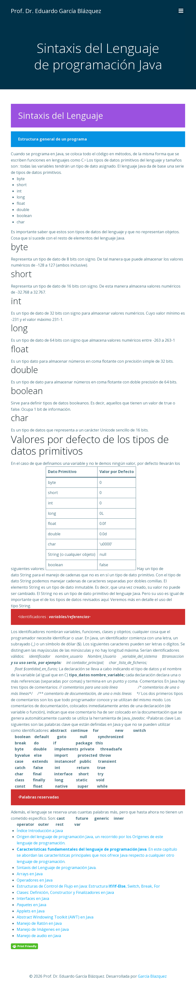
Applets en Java (31, 911)
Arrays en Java (30, 873)
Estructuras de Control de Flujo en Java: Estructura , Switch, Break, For (88, 886)
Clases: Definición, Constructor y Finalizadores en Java (65, 892)
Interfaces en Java (33, 898)
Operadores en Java (35, 880)
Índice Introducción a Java (40, 830)
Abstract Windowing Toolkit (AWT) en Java (55, 917)
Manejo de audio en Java (39, 935)
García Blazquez (152, 976)
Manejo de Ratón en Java (39, 923)
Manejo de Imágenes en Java (43, 929)
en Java (31, 904)
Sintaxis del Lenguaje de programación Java (56, 867)
